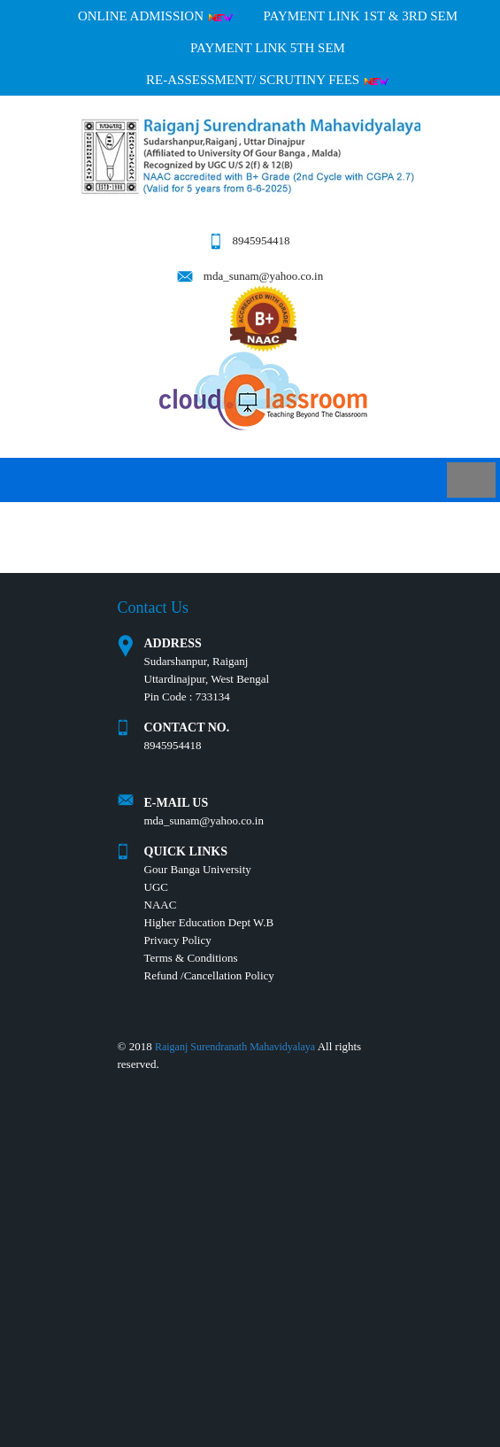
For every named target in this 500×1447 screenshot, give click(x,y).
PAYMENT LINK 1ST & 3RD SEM (360, 16)
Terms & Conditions (191, 957)
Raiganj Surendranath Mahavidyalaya (235, 1047)
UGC (156, 887)
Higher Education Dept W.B (209, 922)
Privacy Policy (178, 940)
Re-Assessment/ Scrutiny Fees (267, 80)
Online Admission (156, 16)
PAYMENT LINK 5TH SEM (267, 48)
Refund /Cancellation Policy (209, 975)
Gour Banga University (197, 869)
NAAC (160, 904)
